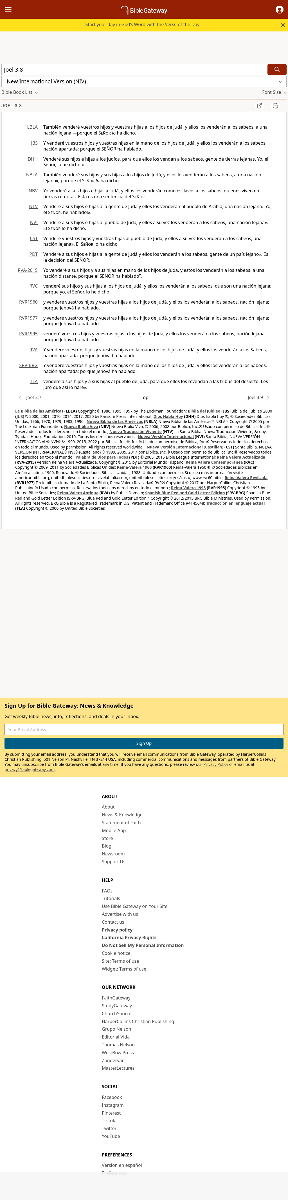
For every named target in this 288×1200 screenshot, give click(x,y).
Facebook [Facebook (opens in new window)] (112, 1097)
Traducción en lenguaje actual (235, 503)
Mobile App (114, 830)
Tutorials (111, 898)
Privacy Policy (215, 764)
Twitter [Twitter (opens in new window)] (109, 1128)
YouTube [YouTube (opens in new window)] (111, 1136)
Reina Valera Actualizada (241, 457)
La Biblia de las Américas (39, 411)
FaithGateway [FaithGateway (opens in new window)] (116, 998)
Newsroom (113, 854)
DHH (33, 159)
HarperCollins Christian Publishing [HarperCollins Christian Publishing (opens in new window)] (138, 1021)
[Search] (277, 69)
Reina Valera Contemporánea (214, 462)
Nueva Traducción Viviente (135, 431)
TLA (34, 381)
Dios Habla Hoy (168, 416)
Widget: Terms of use (124, 969)
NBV (33, 191)
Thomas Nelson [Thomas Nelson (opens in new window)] (118, 1045)
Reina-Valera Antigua (77, 492)
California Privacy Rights (129, 937)
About (108, 807)
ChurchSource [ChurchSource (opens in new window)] (116, 1013)
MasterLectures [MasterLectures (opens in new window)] (118, 1068)
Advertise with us (120, 914)
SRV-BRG (28, 365)
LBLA (32, 127)
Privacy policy (117, 930)
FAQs (107, 891)
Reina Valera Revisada (246, 477)
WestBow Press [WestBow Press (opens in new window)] (118, 1052)
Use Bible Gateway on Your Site (134, 906)
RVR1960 (28, 302)
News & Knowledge (122, 815)
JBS (34, 143)
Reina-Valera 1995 (188, 487)
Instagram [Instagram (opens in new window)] (113, 1105)
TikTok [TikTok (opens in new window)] (108, 1120)
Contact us (113, 922)
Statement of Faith (121, 822)
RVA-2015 (28, 270)
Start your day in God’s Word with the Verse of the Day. (143, 24)
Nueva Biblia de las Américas (115, 421)
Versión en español (122, 1165)
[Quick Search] (133, 69)
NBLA (32, 175)
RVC (33, 286)
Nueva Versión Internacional (166, 436)
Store (107, 838)
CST (34, 238)
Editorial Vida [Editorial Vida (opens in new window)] (116, 1037)
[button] (280, 9)
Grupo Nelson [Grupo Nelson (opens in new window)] (116, 1029)
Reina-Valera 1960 (134, 467)
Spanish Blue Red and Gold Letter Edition (185, 492)
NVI (34, 222)
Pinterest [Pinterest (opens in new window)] (111, 1113)
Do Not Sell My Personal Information (143, 945)
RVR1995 (28, 334)
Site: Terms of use (120, 961)
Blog (106, 846)
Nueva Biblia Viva (81, 426)
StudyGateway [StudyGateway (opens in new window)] (117, 1006)
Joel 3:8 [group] (11, 105)
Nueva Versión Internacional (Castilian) (185, 447)
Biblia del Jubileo (204, 411)
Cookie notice (116, 953)
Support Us (113, 862)
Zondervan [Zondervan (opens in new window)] (113, 1060)
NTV (33, 206)
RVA (34, 350)
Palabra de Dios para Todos (102, 457)
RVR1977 (28, 318)
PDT (33, 254)
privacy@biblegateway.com (29, 769)
